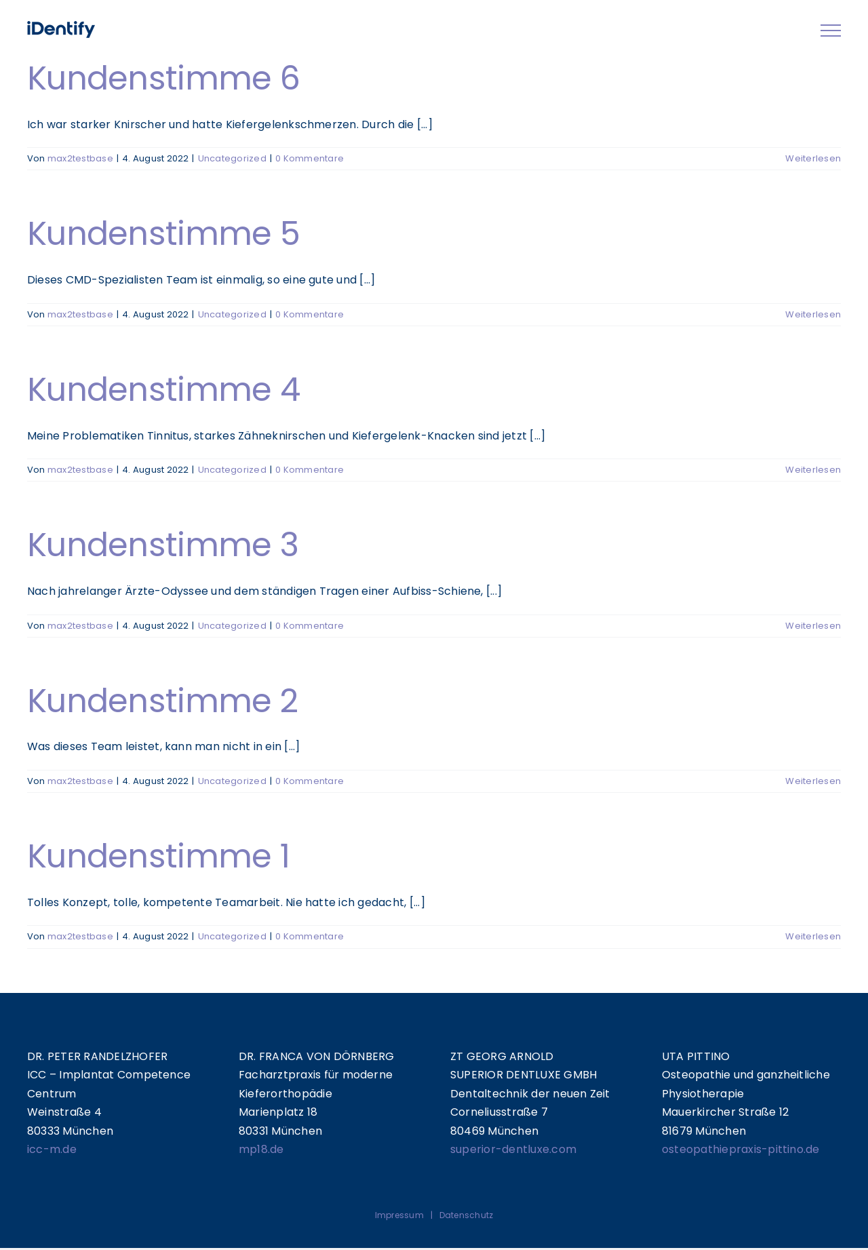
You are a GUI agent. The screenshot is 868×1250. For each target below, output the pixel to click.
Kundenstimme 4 (163, 389)
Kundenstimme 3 (162, 545)
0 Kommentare (309, 158)
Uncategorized (232, 158)
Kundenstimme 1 (158, 856)
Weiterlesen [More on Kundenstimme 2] (813, 781)
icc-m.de (52, 1149)
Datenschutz (466, 1215)
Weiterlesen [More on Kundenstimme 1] (813, 936)
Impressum (399, 1215)
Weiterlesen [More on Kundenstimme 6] (813, 158)
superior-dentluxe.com (513, 1149)
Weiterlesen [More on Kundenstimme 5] (813, 314)
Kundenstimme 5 (163, 233)
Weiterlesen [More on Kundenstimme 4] (813, 469)
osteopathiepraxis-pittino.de (741, 1149)
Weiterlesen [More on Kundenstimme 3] (813, 625)
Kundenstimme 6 (163, 78)
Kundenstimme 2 (162, 701)
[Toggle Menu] (831, 30)
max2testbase (80, 158)
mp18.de (261, 1149)
